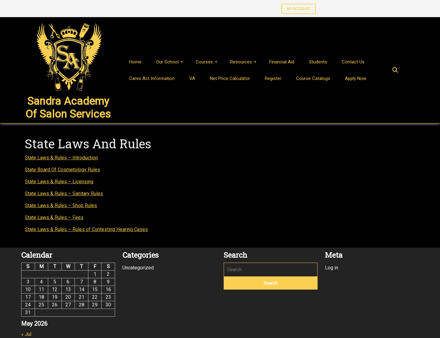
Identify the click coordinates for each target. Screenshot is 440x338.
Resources (241, 62)
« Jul (26, 334)
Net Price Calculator (230, 78)
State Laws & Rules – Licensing (59, 181)
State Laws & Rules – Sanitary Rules (64, 193)
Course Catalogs (313, 78)
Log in (331, 268)
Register (273, 78)
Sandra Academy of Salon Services (68, 107)
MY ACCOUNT (295, 7)
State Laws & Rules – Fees (54, 217)
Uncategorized (138, 268)
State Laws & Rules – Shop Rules (61, 205)
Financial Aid (281, 62)
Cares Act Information (152, 78)
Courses (204, 62)
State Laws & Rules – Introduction (61, 158)
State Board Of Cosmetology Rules (62, 170)
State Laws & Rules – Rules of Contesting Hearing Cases (86, 229)
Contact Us (353, 62)
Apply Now (355, 78)
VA (192, 78)
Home (135, 62)
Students (318, 62)
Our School (167, 62)
